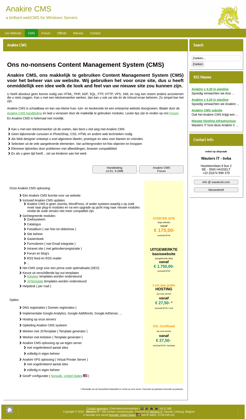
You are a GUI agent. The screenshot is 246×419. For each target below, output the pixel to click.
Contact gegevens (97, 408)
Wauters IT (156, 411)
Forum (46, 33)
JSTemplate (35, 281)
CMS (31, 33)
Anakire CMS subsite (207, 110)
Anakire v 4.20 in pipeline (210, 99)
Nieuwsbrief (216, 189)
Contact (95, 33)
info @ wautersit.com (216, 182)
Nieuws (78, 33)
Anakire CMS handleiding (24, 113)
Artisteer (32, 276)
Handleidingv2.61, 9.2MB (114, 169)
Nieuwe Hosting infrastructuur (214, 121)
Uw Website (13, 33)
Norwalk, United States (66, 376)
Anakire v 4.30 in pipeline (210, 89)
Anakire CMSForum (161, 169)
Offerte (62, 33)
